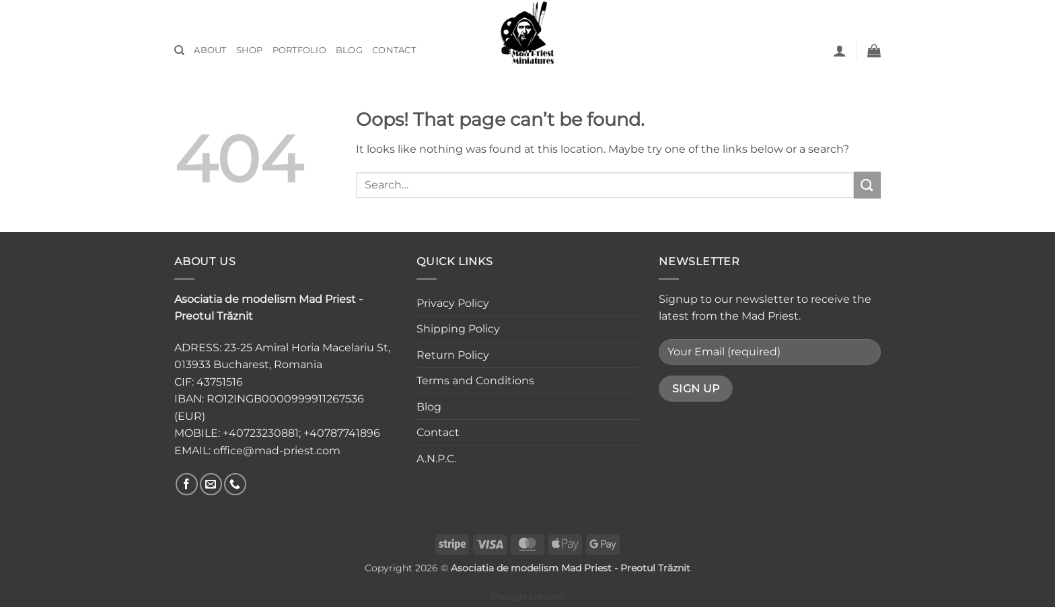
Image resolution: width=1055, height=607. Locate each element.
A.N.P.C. (436, 458)
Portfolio (299, 50)
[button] (839, 50)
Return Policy (452, 355)
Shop (249, 50)
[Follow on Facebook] (187, 484)
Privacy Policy (452, 303)
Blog (349, 50)
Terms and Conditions (475, 380)
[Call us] (235, 484)
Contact (394, 50)
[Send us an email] (211, 484)
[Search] (179, 50)
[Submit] (867, 185)
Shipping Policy (458, 328)
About (210, 50)
